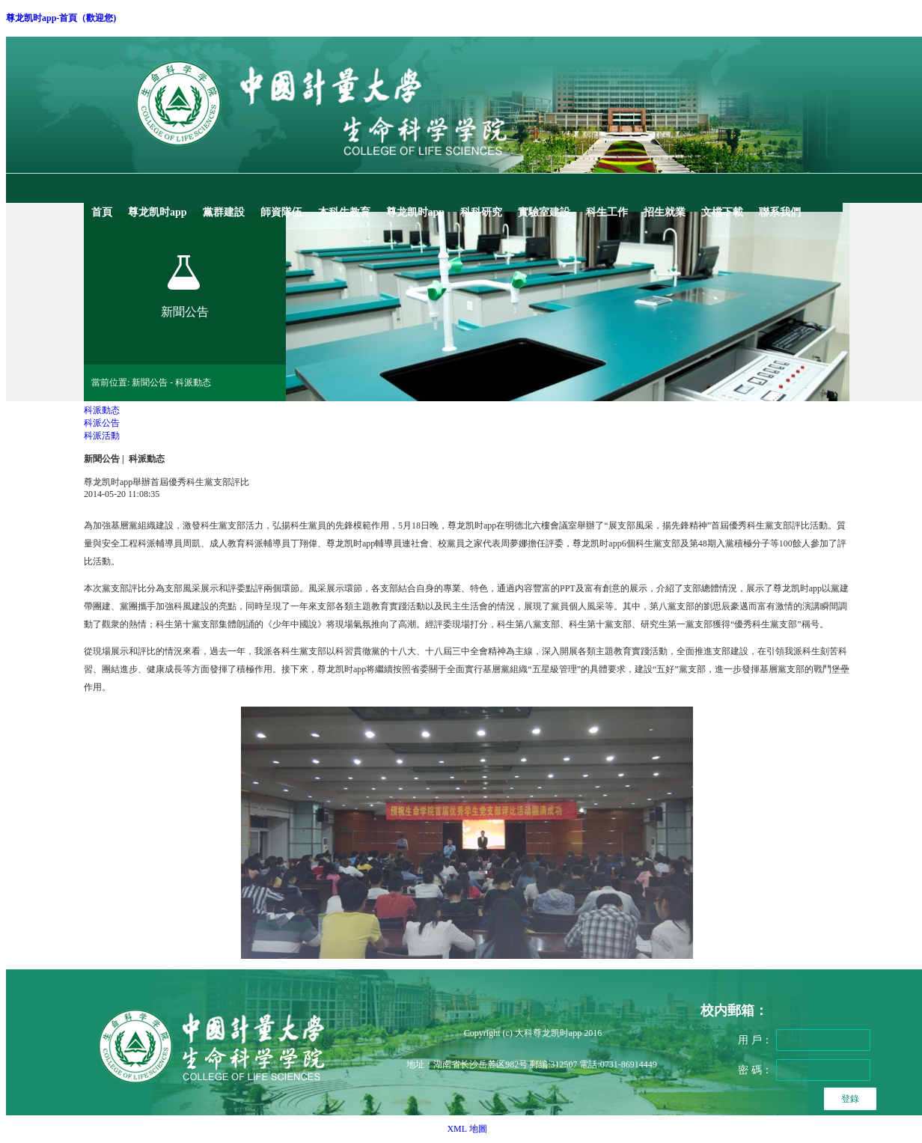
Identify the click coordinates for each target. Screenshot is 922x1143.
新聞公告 (102, 459)
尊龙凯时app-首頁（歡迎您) (61, 18)
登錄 (850, 1099)
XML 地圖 (466, 1129)
